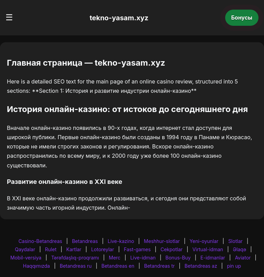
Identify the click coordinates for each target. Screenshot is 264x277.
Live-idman (143, 258)
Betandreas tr (159, 266)
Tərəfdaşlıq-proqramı (75, 258)
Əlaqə (239, 249)
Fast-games (137, 249)
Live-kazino (121, 241)
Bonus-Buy (177, 258)
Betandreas (85, 241)
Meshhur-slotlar (162, 241)
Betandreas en (117, 266)
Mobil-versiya (25, 258)
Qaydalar (25, 249)
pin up (234, 266)
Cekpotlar (172, 249)
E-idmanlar (212, 258)
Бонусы (242, 17)
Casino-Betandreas (40, 241)
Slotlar (235, 241)
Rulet (50, 249)
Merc (115, 258)
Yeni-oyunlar (204, 241)
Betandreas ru (76, 266)
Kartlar (73, 249)
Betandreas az (201, 266)
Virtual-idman (207, 249)
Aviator (243, 258)
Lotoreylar (102, 249)
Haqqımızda (36, 266)
